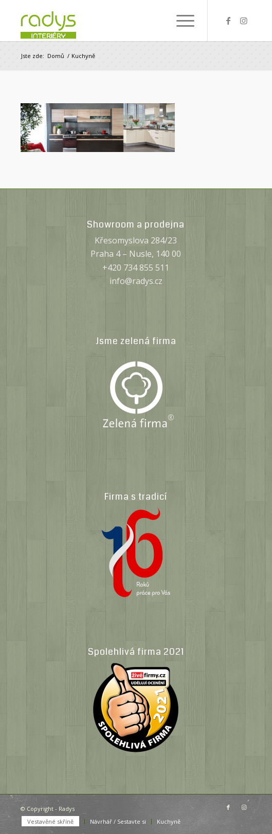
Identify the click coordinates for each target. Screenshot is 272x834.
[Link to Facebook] (228, 20)
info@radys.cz (136, 281)
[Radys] (113, 20)
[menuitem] (180, 20)
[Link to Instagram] (243, 20)
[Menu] (180, 20)
